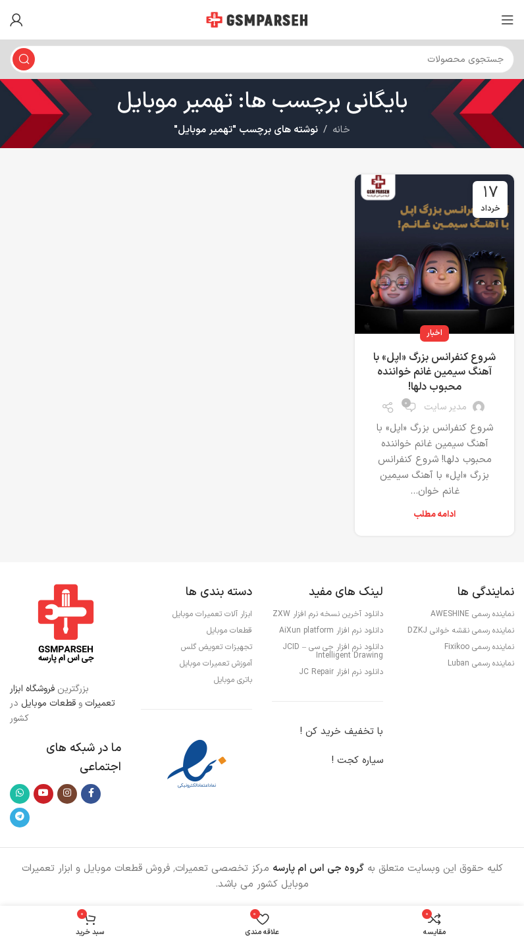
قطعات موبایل (48, 703)
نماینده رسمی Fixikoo (479, 647)
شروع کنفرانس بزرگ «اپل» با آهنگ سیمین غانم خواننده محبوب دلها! (434, 372)
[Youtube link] (43, 794)
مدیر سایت (445, 407)
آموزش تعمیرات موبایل (216, 663)
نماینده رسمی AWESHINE (472, 614)
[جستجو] (262, 59)
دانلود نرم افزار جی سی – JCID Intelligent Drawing (332, 651)
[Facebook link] (91, 794)
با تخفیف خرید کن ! (341, 731)
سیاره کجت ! (357, 760)
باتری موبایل (233, 680)
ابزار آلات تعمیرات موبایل (212, 614)
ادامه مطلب (434, 514)
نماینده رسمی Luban (481, 663)
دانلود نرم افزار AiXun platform (331, 631)
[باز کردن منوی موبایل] (507, 20)
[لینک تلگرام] (20, 817)
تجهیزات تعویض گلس (216, 647)
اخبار (434, 333)
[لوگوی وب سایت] (262, 19)
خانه (341, 130)
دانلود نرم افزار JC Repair (341, 672)
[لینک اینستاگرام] (67, 794)
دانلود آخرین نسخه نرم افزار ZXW (328, 614)
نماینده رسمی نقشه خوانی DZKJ (460, 631)
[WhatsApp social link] (20, 794)
